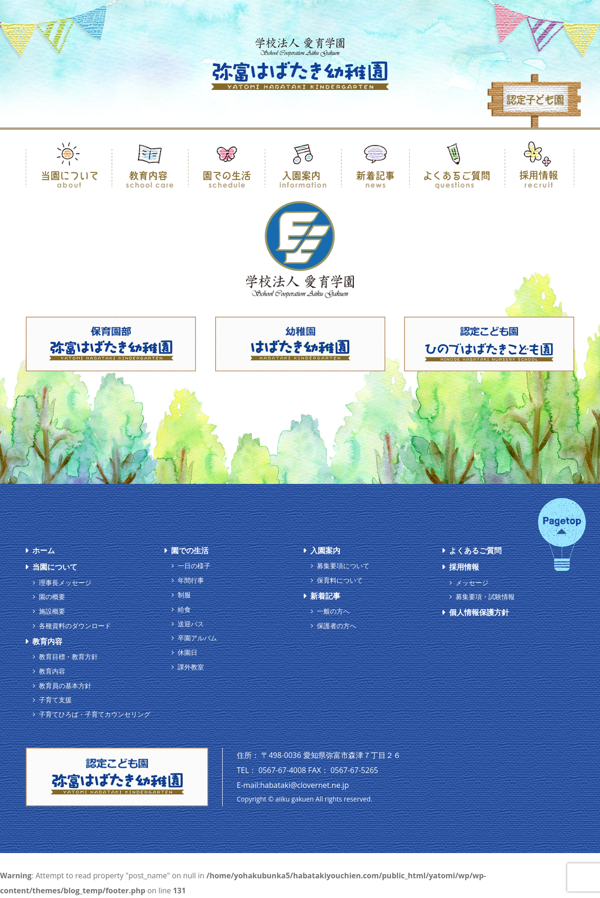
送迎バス (191, 623)
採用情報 (464, 567)
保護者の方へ (336, 625)
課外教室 (191, 666)
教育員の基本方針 (65, 685)
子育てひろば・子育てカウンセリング (94, 714)
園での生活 (190, 550)
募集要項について (343, 565)
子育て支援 (55, 699)
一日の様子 (194, 565)
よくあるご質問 (475, 550)
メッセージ (472, 582)
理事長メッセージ (65, 582)
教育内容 (47, 641)
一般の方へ (333, 611)
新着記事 (325, 596)
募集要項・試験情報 (485, 596)
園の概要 (52, 596)
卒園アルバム (197, 637)
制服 (184, 594)
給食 (184, 609)
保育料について (340, 580)
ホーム (43, 550)
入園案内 (325, 550)
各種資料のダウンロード (75, 625)
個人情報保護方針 (479, 612)
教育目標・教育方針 (68, 656)
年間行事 (191, 580)
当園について (54, 567)
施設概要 (52, 611)
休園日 (187, 652)
